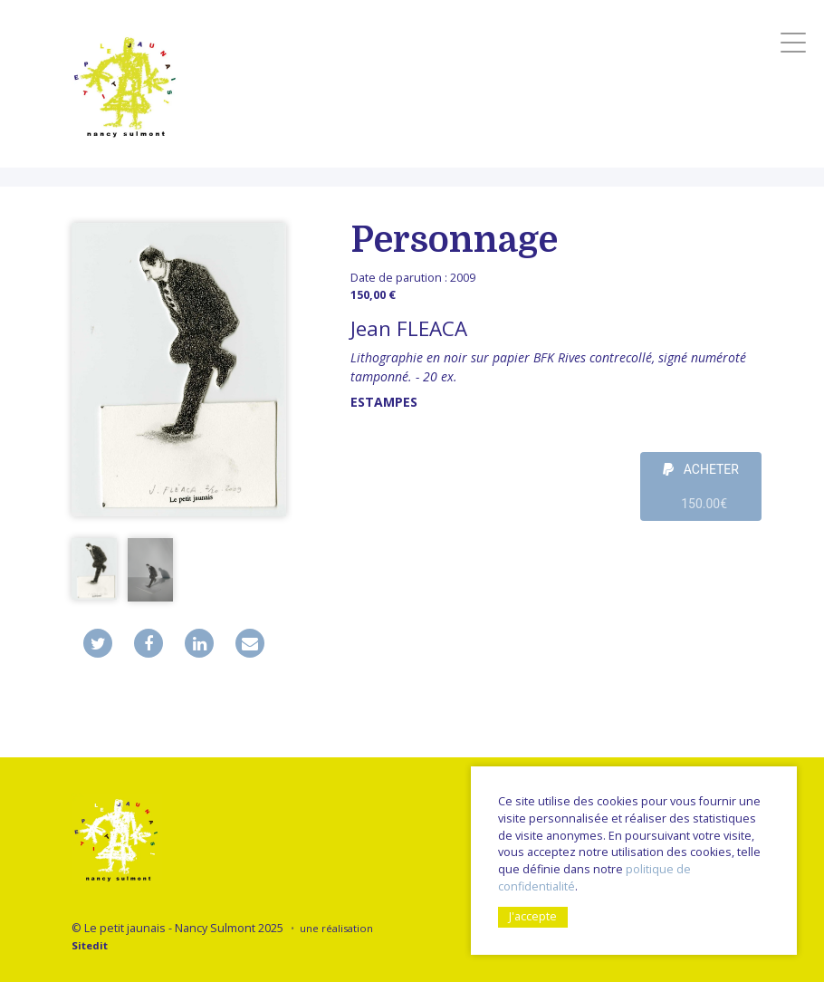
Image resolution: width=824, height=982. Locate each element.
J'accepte (533, 916)
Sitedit (90, 945)
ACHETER (701, 491)
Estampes (383, 401)
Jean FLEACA (408, 328)
